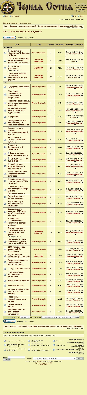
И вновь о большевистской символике (15, 147)
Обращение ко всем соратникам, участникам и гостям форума (17, 76)
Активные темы (25, 23)
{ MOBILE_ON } (43, 364)
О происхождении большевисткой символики (16, 274)
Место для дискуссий (27, 26)
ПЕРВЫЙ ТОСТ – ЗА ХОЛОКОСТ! (18, 160)
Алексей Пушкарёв (39, 53)
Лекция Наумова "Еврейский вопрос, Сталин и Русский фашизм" (17, 231)
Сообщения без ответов (11, 23)
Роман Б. (73, 117)
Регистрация (15, 16)
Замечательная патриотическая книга (18, 154)
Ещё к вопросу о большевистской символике (15, 204)
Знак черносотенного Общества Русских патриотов (17, 174)
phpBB (39, 361)
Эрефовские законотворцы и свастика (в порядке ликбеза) (17, 222)
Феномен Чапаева (16, 285)
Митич (73, 61)
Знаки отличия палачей (18, 281)
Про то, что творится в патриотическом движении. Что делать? (18, 60)
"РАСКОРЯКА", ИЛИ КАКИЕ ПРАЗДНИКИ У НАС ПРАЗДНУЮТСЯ (17, 241)
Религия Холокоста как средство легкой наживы (18, 291)
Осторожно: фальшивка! (14, 67)
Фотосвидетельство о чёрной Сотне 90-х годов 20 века (18, 110)
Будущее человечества (18, 87)
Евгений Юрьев (73, 77)
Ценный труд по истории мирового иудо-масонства (16, 166)
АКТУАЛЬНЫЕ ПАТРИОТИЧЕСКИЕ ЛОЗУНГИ (16, 140)
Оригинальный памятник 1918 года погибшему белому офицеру (17, 212)
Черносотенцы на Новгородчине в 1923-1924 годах (18, 181)
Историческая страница (47, 26)
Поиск (81, 16)
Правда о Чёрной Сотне (19, 269)
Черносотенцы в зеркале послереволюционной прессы (18, 131)
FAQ (74, 16)
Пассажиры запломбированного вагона (17, 299)
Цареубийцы (13, 117)
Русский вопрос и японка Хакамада (16, 197)
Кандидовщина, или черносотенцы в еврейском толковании (18, 123)
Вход (5, 16)
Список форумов (10, 26)
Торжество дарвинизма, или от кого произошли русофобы (19, 103)
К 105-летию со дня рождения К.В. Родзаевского (16, 249)
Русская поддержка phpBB (43, 363)
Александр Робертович (38, 60)
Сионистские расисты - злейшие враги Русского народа (18, 262)
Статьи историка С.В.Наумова (70, 26)
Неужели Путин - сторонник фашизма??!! (19, 256)
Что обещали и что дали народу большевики (16, 312)
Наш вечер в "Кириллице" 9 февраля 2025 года (19, 53)
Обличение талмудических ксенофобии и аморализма (15, 94)
